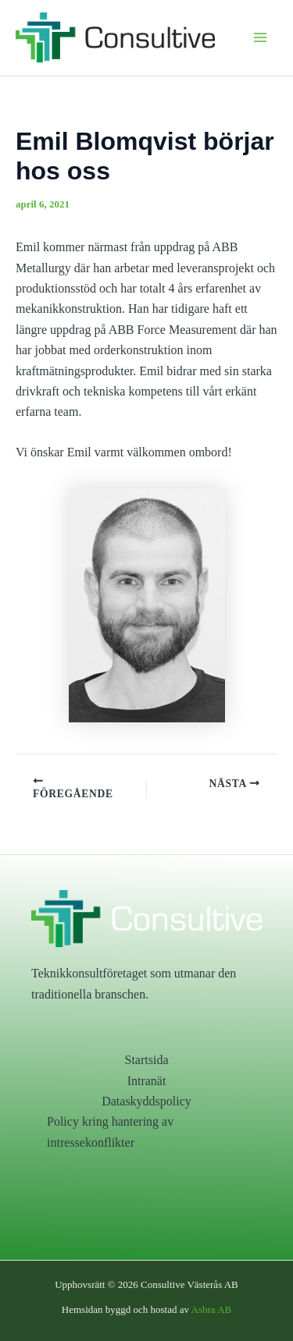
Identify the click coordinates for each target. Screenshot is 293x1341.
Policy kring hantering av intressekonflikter (110, 1131)
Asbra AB (211, 1309)
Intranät (146, 1080)
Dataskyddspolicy (146, 1101)
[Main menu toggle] (260, 37)
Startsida (147, 1059)
